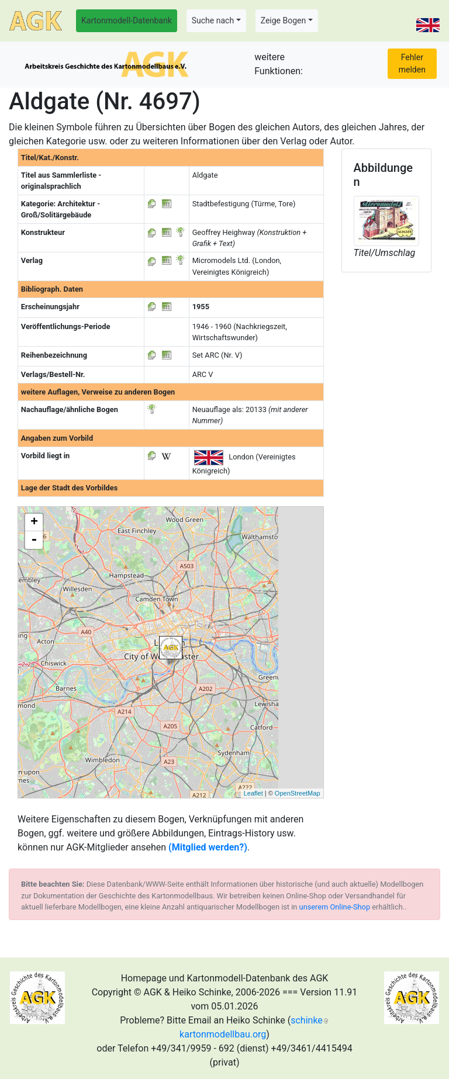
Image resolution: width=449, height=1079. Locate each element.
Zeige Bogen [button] (283, 20)
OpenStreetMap (297, 793)
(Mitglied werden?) (207, 847)
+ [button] (34, 522)
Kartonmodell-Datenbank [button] (126, 20)
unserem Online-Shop (335, 906)
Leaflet (253, 793)
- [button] (34, 540)
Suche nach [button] (213, 20)
